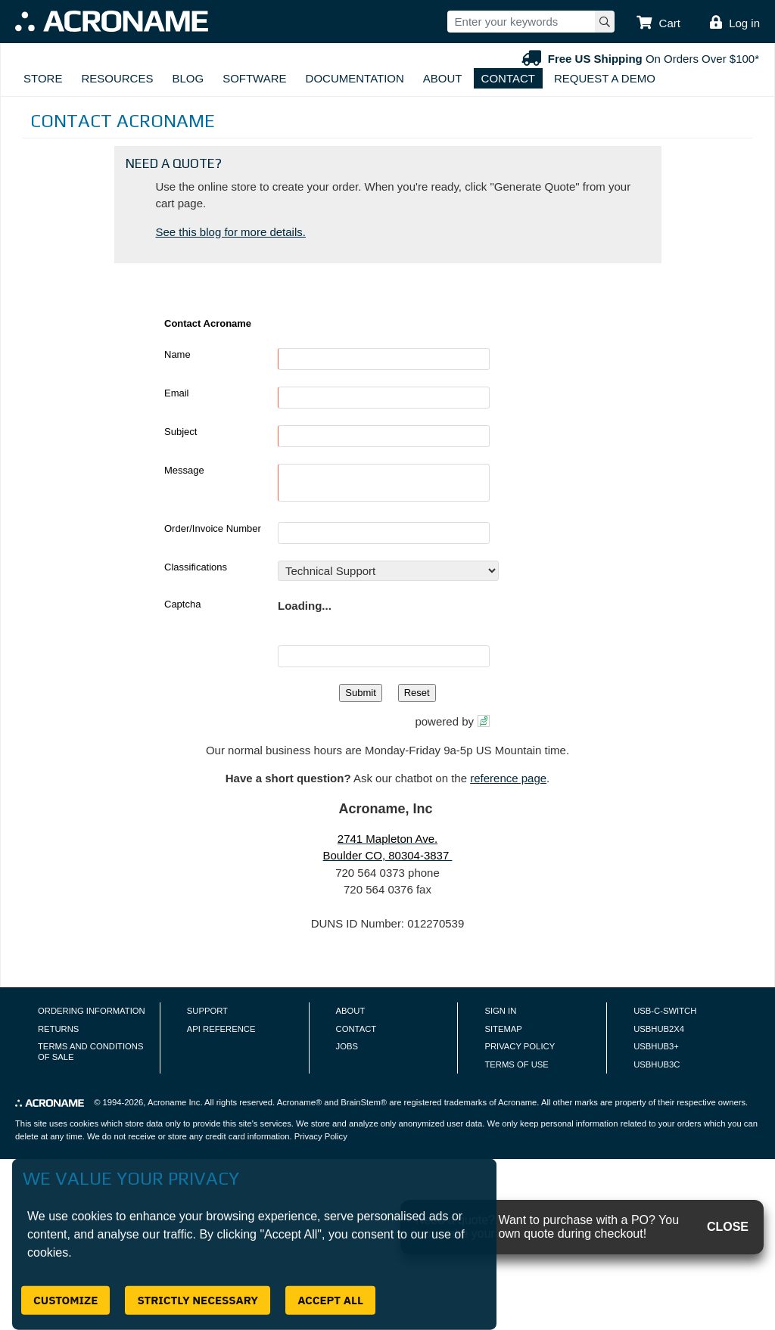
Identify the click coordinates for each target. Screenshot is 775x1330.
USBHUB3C (656, 1064)
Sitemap (502, 1028)
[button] (658, 23)
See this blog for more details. (231, 231)
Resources (117, 78)
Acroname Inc (174, 1102)
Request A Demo (604, 78)
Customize (65, 1300)
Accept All (330, 1300)
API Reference (221, 1028)
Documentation (355, 78)
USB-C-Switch (664, 1010)
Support (207, 1010)
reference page (508, 778)
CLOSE (728, 1226)
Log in (744, 23)
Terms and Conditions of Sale (90, 1051)
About (442, 78)
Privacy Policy (519, 1046)
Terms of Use (516, 1064)
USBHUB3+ (656, 1046)
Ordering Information (91, 1010)
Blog (188, 78)
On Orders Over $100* (638, 58)
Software (254, 78)
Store (42, 78)
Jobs (347, 1046)
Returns (58, 1028)
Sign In (500, 1010)
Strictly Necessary (197, 1300)
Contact (508, 78)
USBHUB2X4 (658, 1028)
